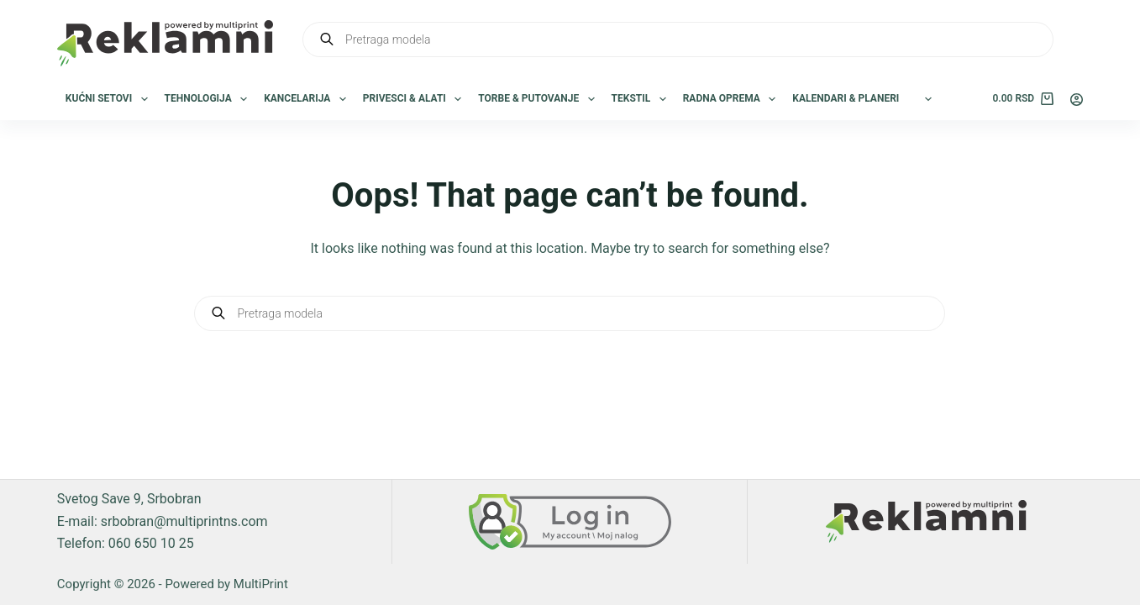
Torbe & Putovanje (539, 99)
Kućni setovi (110, 99)
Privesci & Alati (415, 99)
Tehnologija (210, 99)
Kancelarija (308, 99)
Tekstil (642, 99)
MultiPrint (261, 584)
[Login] (1076, 99)
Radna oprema (733, 99)
